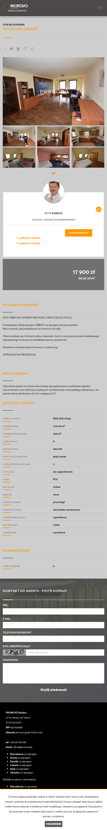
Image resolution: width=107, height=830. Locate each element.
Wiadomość (10, 660)
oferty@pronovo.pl (22, 747)
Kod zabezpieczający (16, 646)
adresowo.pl (29, 780)
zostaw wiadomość (79, 233)
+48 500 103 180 (28, 238)
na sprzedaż (23, 787)
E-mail (7, 619)
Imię (5, 605)
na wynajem (23, 754)
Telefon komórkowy (17, 633)
